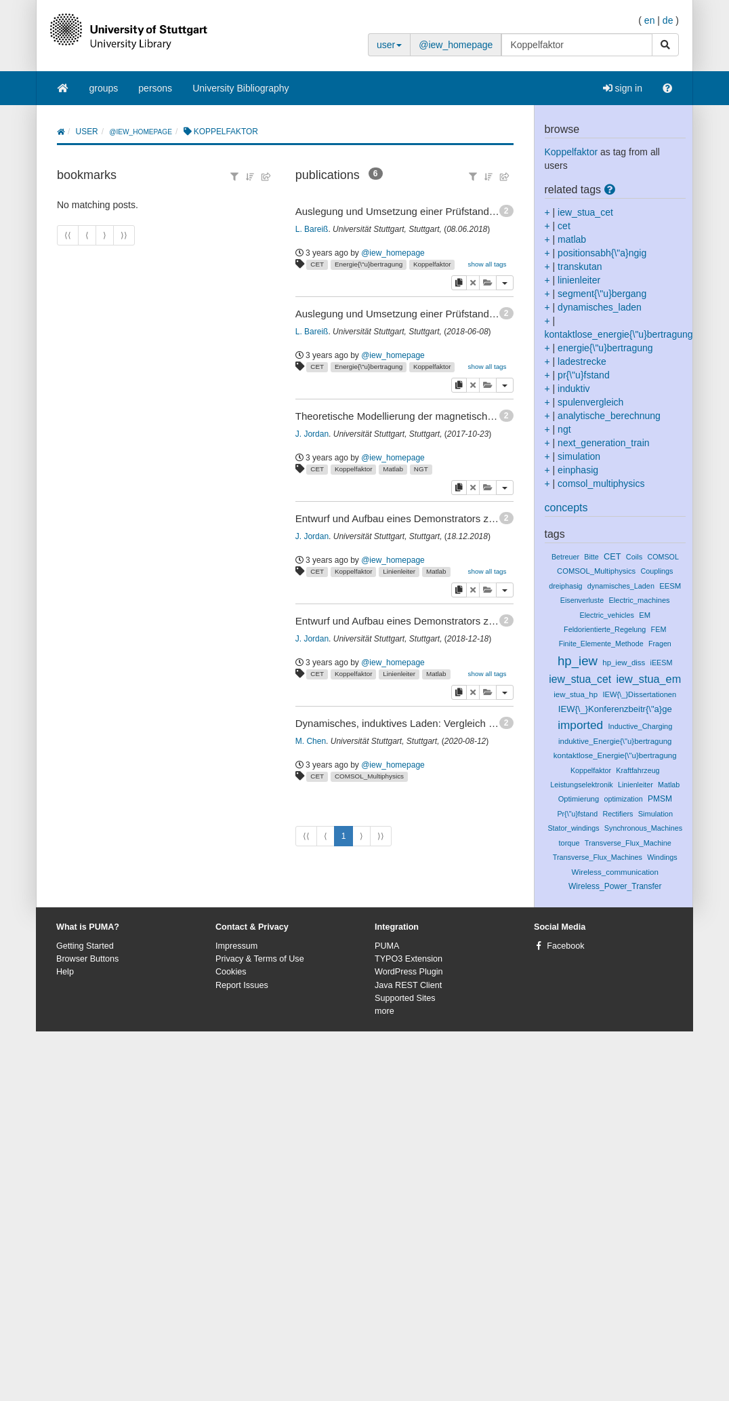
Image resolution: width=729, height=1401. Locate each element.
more (384, 1011)
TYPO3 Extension (408, 959)
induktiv (573, 388)
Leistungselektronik (581, 785)
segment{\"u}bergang (602, 293)
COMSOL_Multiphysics (369, 776)
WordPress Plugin (409, 971)
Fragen (659, 643)
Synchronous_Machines (643, 828)
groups (104, 88)
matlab (572, 239)
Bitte (591, 557)
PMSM (660, 799)
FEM (659, 629)
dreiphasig (565, 586)
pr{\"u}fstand (584, 375)
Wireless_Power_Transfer (614, 886)
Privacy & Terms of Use (259, 959)
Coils (634, 557)
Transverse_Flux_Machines (597, 857)
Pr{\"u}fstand (577, 814)
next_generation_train (603, 442)
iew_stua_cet (585, 212)
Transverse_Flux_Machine (628, 843)
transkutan (580, 266)
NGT (421, 469)
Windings (662, 857)
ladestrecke (582, 361)
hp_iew (578, 661)
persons (155, 88)
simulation (579, 456)
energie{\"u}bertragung (605, 347)
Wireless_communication (615, 872)
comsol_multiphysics (601, 483)
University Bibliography (240, 88)
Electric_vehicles (606, 615)
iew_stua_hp (576, 694)
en (649, 20)
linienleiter (579, 280)
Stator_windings (573, 828)
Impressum (236, 946)
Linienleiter (399, 571)
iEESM (661, 662)
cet (564, 225)
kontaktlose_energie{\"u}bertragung (619, 334)
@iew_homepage (456, 44)
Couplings (656, 571)
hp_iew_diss (623, 662)
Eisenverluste (582, 600)
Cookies (231, 971)
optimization (623, 799)
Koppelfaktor (432, 264)
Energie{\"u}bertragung (368, 264)
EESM (670, 586)
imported (580, 725)
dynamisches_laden (600, 307)
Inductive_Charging (640, 726)
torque (569, 843)
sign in (622, 88)
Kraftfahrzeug (637, 770)
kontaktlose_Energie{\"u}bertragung (615, 755)
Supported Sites (405, 998)
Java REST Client (408, 985)
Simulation (655, 814)
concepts (566, 507)
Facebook (565, 946)
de (668, 20)
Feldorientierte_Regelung (605, 629)
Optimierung (579, 799)
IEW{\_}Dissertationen (639, 694)
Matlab (393, 469)
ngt (564, 429)
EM (644, 615)
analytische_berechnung (609, 415)
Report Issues (241, 985)
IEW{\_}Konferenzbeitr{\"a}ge (615, 709)
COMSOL (663, 557)
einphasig (578, 470)
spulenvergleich (590, 402)
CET (317, 264)
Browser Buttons (87, 959)
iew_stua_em (648, 679)
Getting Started (85, 946)
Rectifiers (617, 814)
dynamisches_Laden (620, 586)
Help (65, 971)
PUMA (387, 946)
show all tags (486, 264)
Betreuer (565, 557)
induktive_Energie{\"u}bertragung (615, 741)
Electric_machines (638, 600)
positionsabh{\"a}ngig (602, 253)
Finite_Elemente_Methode (601, 643)
